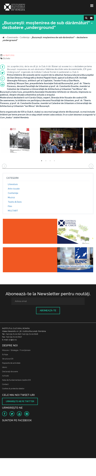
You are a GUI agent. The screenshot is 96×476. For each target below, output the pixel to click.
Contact (5, 384)
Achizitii (5, 376)
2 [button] (45, 160)
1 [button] (41, 160)
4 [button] (54, 160)
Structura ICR (7, 359)
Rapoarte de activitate (11, 363)
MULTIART (13, 211)
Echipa (5, 354)
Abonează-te (48, 310)
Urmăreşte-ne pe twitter (20, 401)
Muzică (11, 197)
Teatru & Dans (15, 202)
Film (10, 206)
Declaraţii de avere (10, 371)
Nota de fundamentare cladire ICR (16, 380)
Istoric (4, 367)
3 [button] (50, 160)
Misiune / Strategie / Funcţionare (16, 350)
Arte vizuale (14, 189)
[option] (19, 141)
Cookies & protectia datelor (13, 388)
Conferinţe (13, 193)
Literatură (13, 184)
